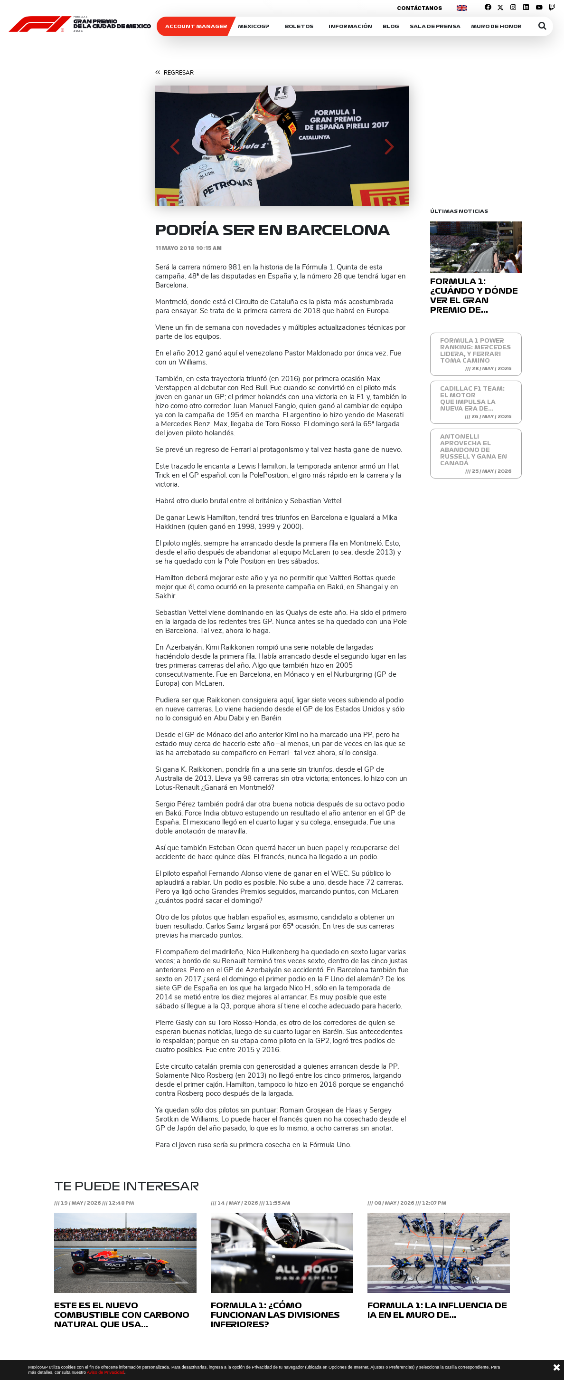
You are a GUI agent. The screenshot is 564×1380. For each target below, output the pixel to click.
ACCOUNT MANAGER (196, 26)
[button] (174, 146)
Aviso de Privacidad (105, 1372)
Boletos (299, 26)
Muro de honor (496, 26)
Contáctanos (419, 8)
